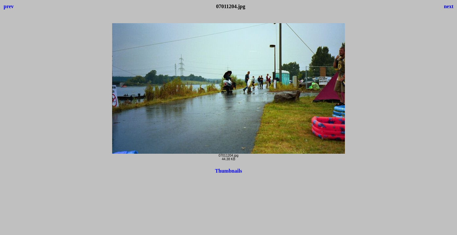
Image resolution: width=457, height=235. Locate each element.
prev (9, 6)
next (448, 6)
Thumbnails (228, 171)
